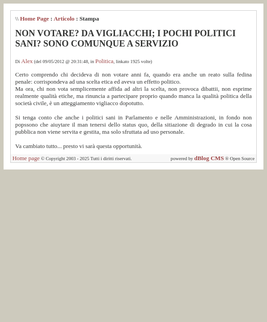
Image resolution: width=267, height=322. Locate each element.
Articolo (64, 18)
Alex (27, 61)
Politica (104, 61)
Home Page (34, 18)
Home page (26, 158)
